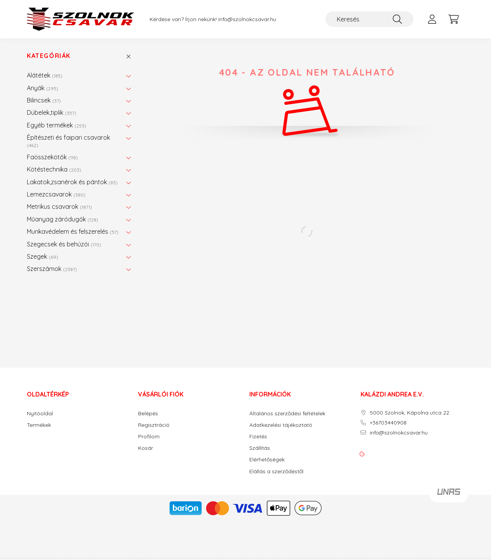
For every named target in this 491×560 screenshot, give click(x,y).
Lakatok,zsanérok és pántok (72, 182)
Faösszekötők (52, 157)
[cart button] (453, 19)
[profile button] (432, 19)
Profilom (149, 436)
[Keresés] (369, 19)
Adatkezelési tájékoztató (280, 425)
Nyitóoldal (40, 413)
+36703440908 (388, 423)
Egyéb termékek (56, 125)
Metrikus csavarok (59, 206)
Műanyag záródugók (62, 219)
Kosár (145, 448)
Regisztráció (154, 425)
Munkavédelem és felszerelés (73, 231)
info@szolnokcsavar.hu (247, 19)
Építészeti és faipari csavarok (68, 141)
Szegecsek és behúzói (64, 244)
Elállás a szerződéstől (276, 471)
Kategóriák (49, 55)
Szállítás (259, 448)
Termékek (39, 425)
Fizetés (258, 436)
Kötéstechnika (54, 169)
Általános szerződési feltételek (287, 413)
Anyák (42, 88)
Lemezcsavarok (56, 194)
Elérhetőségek (267, 459)
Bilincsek (44, 100)
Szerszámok (52, 269)
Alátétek (45, 75)
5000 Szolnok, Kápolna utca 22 (409, 413)
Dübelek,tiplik (51, 112)
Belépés (148, 413)
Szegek (42, 256)
